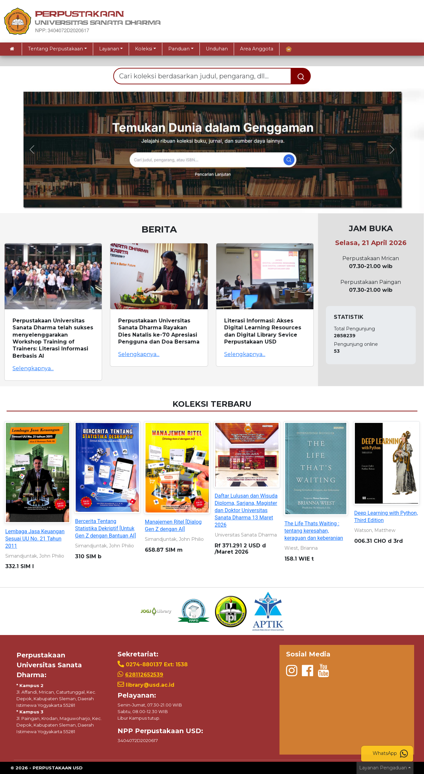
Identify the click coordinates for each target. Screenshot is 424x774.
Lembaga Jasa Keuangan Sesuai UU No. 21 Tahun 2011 (35, 538)
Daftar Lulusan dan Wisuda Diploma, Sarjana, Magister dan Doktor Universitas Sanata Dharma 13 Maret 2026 (246, 510)
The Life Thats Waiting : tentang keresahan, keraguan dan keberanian (313, 530)
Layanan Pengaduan (383, 768)
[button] (32, 149)
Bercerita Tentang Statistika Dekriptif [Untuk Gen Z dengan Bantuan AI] (105, 528)
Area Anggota (256, 49)
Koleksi (143, 49)
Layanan (109, 49)
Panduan (179, 49)
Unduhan (217, 49)
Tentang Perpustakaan (55, 49)
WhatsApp (390, 754)
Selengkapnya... (33, 368)
